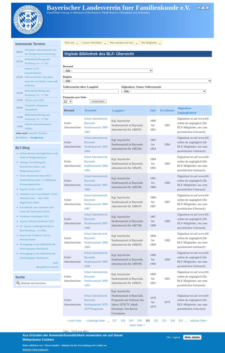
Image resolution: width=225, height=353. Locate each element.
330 (139, 320)
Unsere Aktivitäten (93, 43)
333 (164, 320)
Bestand (68, 66)
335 (181, 320)
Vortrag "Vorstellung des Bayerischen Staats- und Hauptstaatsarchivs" (33, 166)
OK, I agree (173, 337)
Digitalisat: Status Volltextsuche (141, 86)
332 (156, 320)
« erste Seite (74, 320)
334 (172, 320)
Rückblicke (22, 137)
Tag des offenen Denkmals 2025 (37, 221)
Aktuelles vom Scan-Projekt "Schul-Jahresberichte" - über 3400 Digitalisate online (39, 198)
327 (114, 320)
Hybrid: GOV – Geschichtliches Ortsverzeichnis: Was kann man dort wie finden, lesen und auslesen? (41, 77)
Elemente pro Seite (75, 97)
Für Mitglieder (150, 43)
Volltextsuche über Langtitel (80, 86)
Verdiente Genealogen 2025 (34, 216)
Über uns (70, 43)
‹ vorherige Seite (95, 320)
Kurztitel (90, 110)
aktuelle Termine (38, 133)
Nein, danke (192, 337)
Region (67, 76)
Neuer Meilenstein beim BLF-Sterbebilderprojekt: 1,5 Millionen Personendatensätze (38, 180)
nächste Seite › (199, 320)
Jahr (153, 110)
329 (131, 320)
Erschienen (167, 110)
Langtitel (119, 110)
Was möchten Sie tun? (122, 43)
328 (123, 320)
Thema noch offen (34, 100)
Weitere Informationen (36, 349)
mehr (55, 262)
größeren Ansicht (49, 266)
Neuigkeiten (36, 137)
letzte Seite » (137, 325)
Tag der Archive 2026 (31, 189)
